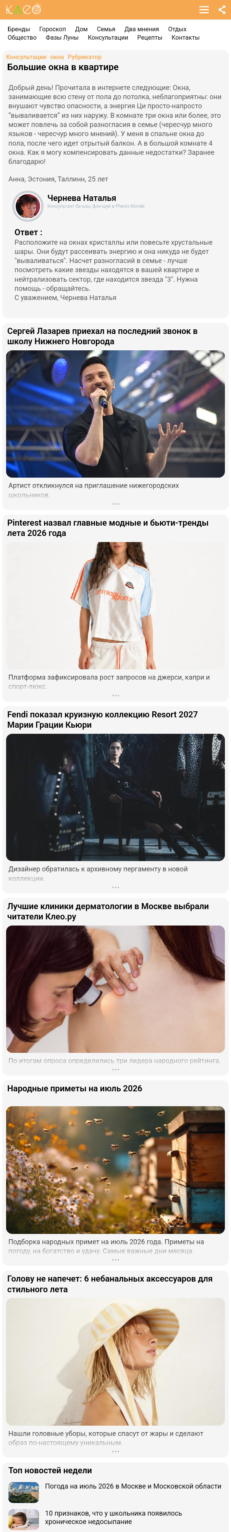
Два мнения (141, 29)
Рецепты (150, 37)
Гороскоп (52, 29)
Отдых (177, 29)
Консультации (108, 37)
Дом (81, 29)
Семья (106, 29)
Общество (22, 37)
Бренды (19, 29)
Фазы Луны (62, 37)
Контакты (185, 37)
